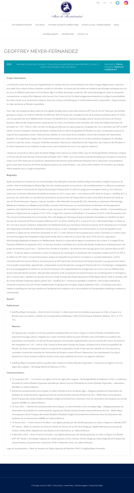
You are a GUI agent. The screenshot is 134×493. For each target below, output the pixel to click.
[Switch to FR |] (98, 3)
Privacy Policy (57, 485)
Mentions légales (81, 485)
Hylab (100, 485)
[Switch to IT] (111, 3)
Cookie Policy (69, 485)
